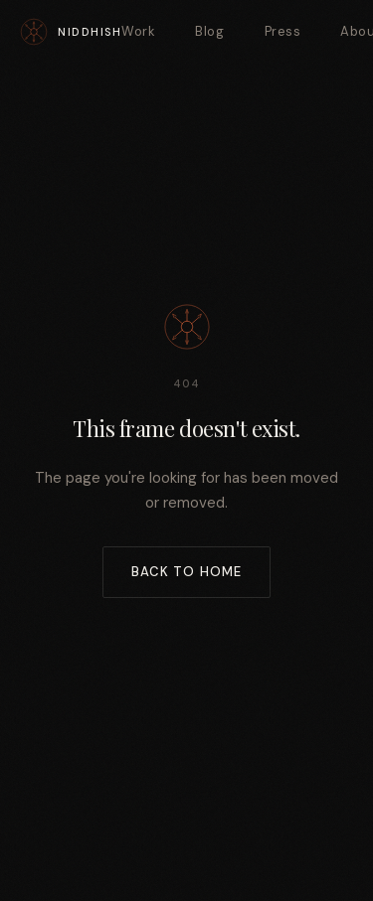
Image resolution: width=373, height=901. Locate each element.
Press (283, 31)
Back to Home (186, 571)
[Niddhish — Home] (70, 32)
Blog (209, 31)
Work (138, 31)
